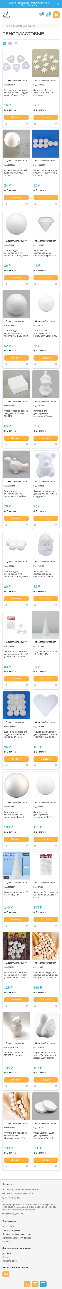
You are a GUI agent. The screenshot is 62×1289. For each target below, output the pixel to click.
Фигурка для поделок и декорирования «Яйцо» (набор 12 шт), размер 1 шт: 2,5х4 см (16, 975)
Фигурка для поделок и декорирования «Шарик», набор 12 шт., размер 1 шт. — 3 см (15, 1136)
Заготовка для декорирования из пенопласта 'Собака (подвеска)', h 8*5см (43, 414)
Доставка (6, 1253)
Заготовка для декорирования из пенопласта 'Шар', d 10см (14, 815)
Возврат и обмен (9, 1261)
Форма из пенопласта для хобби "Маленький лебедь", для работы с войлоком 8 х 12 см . (45, 1055)
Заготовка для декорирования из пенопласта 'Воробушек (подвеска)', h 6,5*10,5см (16, 494)
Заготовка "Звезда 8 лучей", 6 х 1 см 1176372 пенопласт (46, 92)
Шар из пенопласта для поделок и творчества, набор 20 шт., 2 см (15, 734)
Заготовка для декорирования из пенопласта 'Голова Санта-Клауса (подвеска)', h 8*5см (43, 574)
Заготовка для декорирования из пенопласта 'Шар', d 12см (43, 815)
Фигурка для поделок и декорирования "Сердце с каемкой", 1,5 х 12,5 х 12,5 (45, 735)
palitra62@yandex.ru (14, 1214)
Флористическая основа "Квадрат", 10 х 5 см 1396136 (16, 413)
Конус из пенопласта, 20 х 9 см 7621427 (16, 893)
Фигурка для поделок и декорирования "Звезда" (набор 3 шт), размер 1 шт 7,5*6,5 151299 (16, 654)
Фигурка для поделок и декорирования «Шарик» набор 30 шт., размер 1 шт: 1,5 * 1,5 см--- (46, 975)
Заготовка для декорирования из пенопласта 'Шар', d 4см (16, 253)
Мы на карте (8, 1226)
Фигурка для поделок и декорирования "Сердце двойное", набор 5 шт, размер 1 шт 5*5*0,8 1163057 (16, 93)
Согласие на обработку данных (16, 1238)
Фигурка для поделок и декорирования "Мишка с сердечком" (45, 494)
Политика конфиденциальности (16, 1234)
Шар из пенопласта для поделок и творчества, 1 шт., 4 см (45, 173)
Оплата (5, 1257)
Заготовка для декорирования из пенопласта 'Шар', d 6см (16, 333)
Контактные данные (11, 1230)
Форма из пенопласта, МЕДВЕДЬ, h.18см (15, 1053)
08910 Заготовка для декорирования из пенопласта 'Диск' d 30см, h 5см (44, 1136)
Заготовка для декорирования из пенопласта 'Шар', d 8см (45, 333)
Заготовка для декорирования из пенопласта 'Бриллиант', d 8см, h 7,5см (46, 253)
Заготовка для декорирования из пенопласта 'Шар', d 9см (16, 574)
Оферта (6, 1242)
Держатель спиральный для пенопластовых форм (15, 173)
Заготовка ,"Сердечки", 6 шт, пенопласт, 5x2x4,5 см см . (46, 895)
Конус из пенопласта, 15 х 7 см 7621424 (45, 652)
